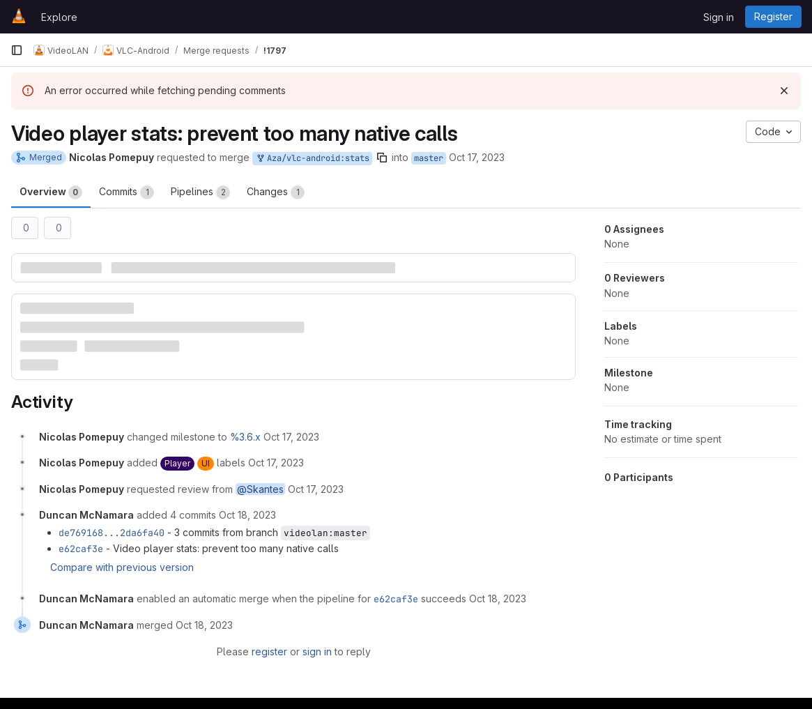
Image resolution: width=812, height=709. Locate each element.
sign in (317, 651)
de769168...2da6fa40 (111, 532)
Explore (59, 17)
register (269, 651)
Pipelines (200, 192)
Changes (276, 192)
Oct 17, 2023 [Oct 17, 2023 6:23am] (477, 157)
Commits (126, 192)
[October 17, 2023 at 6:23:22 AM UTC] (291, 437)
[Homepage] (19, 17)
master (428, 158)
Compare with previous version (122, 567)
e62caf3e (81, 548)
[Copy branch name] (382, 157)
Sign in (718, 17)
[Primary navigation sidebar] (17, 50)
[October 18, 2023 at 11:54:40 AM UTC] (497, 598)
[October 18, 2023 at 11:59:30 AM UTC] (204, 625)
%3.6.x (245, 437)
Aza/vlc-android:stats (312, 159)
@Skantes (260, 489)
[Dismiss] (784, 90)
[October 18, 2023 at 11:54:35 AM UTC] (247, 515)
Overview (51, 192)
